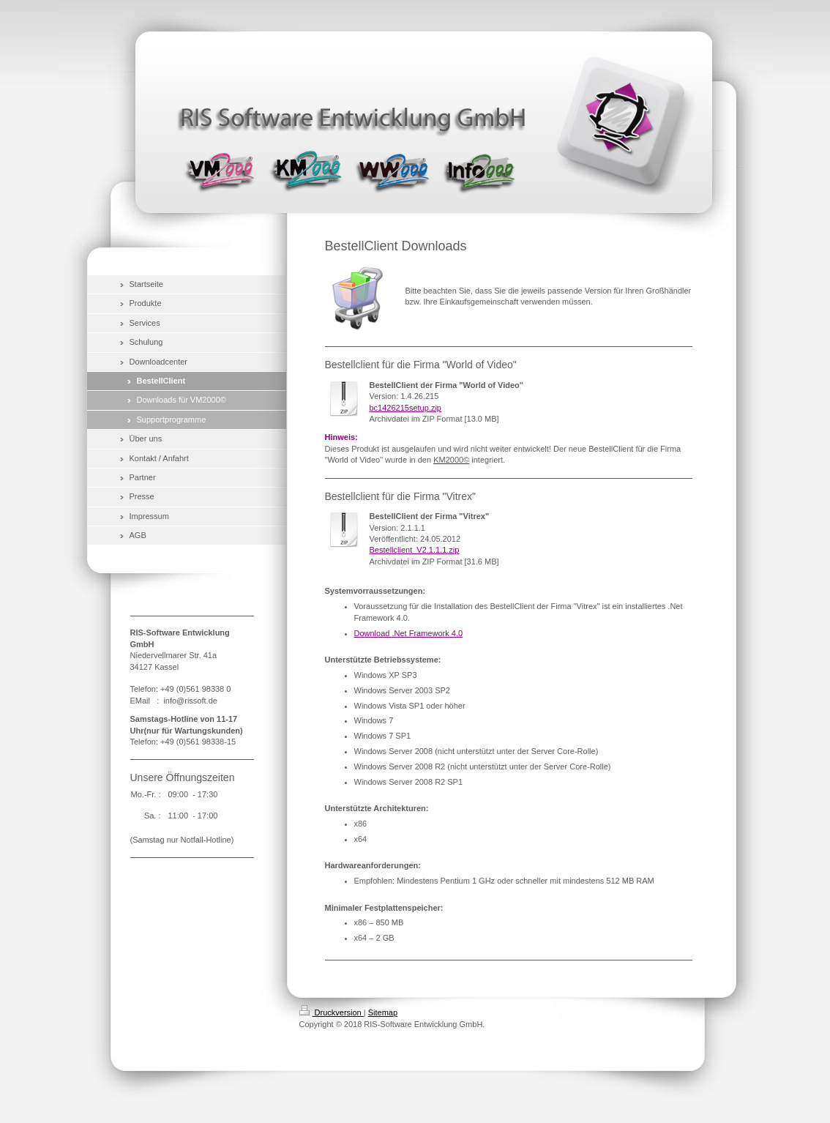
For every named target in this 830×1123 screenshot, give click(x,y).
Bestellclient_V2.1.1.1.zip (415, 549)
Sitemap (382, 1012)
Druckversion (331, 1012)
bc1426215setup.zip (405, 407)
